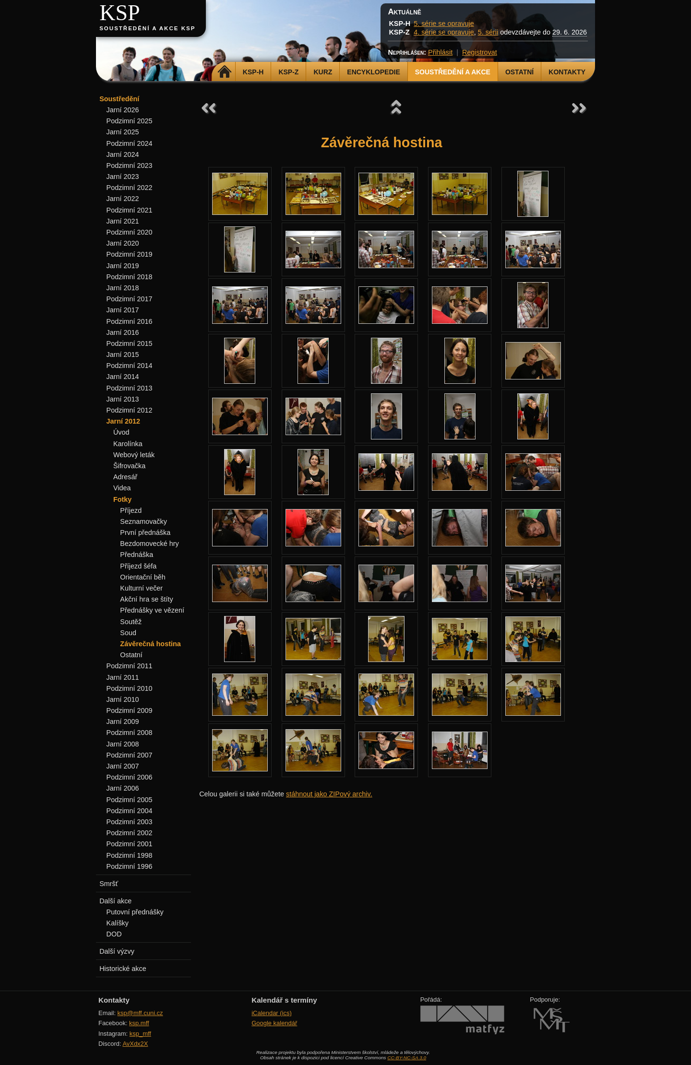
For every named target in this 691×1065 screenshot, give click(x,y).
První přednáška (145, 532)
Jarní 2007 (123, 766)
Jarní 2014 (123, 376)
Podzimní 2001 (130, 844)
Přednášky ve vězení (152, 610)
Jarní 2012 (123, 421)
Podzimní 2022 (130, 187)
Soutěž (131, 622)
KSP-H (253, 72)
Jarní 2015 (123, 354)
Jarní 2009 (123, 721)
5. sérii (488, 32)
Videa (122, 488)
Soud (128, 633)
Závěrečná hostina (150, 644)
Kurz (322, 72)
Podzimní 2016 (130, 321)
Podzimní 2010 (130, 688)
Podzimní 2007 (130, 755)
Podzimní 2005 (130, 800)
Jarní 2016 (123, 332)
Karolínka (128, 444)
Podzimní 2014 (130, 365)
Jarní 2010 (123, 699)
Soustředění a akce (452, 72)
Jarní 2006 (123, 788)
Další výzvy (116, 951)
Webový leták (134, 455)
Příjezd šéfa (138, 566)
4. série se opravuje (444, 32)
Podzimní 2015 (130, 343)
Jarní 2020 (123, 243)
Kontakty (566, 72)
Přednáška (136, 554)
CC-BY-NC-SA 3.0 (406, 1057)
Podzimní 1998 (130, 855)
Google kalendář (274, 1023)
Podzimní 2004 (130, 811)
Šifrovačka (129, 466)
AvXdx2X (135, 1043)
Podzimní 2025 (130, 121)
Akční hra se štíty (146, 599)
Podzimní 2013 (130, 388)
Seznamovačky (143, 521)
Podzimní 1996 (130, 866)
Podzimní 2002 (130, 833)
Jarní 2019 (123, 266)
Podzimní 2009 (130, 710)
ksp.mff (139, 1023)
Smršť (108, 884)
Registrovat (479, 52)
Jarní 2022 (123, 198)
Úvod (121, 432)
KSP (119, 12)
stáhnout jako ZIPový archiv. (329, 794)
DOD (114, 934)
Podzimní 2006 (130, 777)
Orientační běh (142, 577)
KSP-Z (288, 72)
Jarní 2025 (123, 132)
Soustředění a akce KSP (147, 28)
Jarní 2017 (123, 310)
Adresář (125, 477)
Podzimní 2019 (130, 254)
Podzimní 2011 (130, 666)
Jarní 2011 (123, 677)
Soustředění (119, 99)
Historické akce (122, 968)
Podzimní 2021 (130, 210)
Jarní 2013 (123, 399)
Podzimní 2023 (130, 165)
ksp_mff (140, 1033)
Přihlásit (440, 52)
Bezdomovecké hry (149, 543)
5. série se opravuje (444, 23)
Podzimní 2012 (130, 410)
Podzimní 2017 (130, 299)
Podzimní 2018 (130, 277)
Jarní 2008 (123, 744)
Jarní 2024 (123, 154)
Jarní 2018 (123, 288)
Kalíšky (118, 923)
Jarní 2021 (123, 221)
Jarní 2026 (123, 110)
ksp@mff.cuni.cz (140, 1013)
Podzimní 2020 (130, 232)
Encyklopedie (373, 72)
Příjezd (131, 510)
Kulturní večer (141, 588)
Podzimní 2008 (130, 732)
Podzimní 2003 (130, 822)
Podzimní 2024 (130, 143)
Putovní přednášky (135, 912)
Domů (224, 72)
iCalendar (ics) (271, 1013)
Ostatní (519, 72)
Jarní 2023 (123, 176)
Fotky (122, 499)
